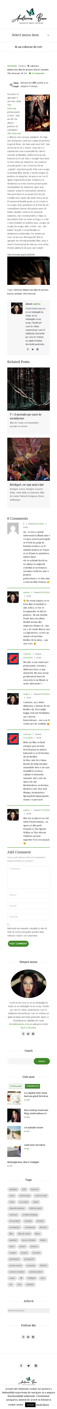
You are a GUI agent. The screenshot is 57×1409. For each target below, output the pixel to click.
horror (37, 70)
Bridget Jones (17, 489)
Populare (15, 1086)
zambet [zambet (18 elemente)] (29, 1285)
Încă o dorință (28, 1027)
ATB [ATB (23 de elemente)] (24, 1189)
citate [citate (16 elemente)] (35, 1202)
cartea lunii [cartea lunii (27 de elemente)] (24, 1196)
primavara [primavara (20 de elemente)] (14, 1259)
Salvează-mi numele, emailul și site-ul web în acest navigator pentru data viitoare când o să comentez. (27, 932)
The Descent (13, 73)
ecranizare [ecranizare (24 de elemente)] (14, 1227)
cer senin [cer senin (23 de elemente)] (23, 1202)
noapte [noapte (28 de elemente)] (12, 1253)
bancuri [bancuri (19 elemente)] (34, 1189)
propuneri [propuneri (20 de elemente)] (29, 1259)
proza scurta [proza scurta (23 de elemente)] (15, 1266)
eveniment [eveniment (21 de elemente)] (30, 1227)
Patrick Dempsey (28, 496)
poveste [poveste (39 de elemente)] (36, 1253)
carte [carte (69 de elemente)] (11, 1196)
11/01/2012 (12, 66)
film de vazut (16, 422)
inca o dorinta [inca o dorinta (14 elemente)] (28, 1240)
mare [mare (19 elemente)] (11, 1247)
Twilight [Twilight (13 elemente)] (31, 1278)
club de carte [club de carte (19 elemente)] (35, 1208)
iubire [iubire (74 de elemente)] (43, 1240)
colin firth (21, 492)
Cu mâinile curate (33, 1127)
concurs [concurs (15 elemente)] (13, 1215)
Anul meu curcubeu (34, 1145)
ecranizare (33, 492)
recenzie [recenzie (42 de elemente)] (31, 1266)
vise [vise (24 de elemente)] (19, 1285)
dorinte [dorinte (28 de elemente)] (40, 1221)
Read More (42, 1404)
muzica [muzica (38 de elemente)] (34, 1247)
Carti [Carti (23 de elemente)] (11, 1202)
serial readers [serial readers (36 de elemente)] (35, 1272)
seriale (13, 426)
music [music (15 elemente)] (22, 1247)
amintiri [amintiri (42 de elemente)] (13, 1189)
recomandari (31, 422)
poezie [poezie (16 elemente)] (24, 1253)
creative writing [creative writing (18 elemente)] (29, 1215)
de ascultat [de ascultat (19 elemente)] (14, 1221)
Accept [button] (30, 1405)
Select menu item (25, 35)
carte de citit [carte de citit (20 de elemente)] (41, 1196)
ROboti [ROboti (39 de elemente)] (43, 1266)
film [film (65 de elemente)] (11, 1234)
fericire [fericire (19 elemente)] (43, 1227)
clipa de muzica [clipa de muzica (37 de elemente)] (16, 1208)
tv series (22, 426)
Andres (22, 66)
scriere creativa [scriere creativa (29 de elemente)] (16, 1272)
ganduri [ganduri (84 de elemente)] (13, 1240)
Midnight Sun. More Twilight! (23, 1162)
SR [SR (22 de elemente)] (21, 1278)
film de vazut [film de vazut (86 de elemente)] (24, 1234)
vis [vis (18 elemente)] (10, 1285)
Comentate (32, 1086)
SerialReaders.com (19, 1024)
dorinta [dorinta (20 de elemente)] (28, 1221)
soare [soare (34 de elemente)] (12, 1278)
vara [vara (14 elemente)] (42, 1278)
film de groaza (26, 70)
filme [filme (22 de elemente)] (37, 1234)
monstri (44, 70)
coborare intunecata (23, 290)
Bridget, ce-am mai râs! (27, 484)
